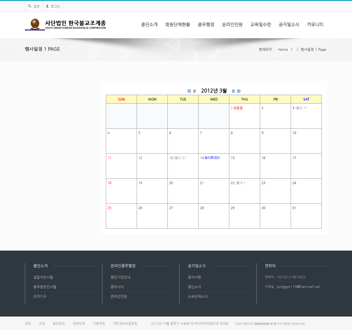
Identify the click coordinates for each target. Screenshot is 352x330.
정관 (28, 323)
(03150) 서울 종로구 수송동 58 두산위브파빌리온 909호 (190, 323)
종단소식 (194, 287)
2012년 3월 (214, 90)
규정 (42, 323)
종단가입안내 (120, 277)
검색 (33, 6)
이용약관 (99, 323)
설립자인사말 (43, 277)
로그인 (53, 6)
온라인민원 (119, 296)
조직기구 (39, 296)
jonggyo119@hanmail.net (298, 286)
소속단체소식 (198, 296)
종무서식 (117, 287)
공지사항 (194, 277)
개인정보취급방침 (125, 323)
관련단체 (79, 323)
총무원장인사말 (44, 287)
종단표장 (59, 323)
